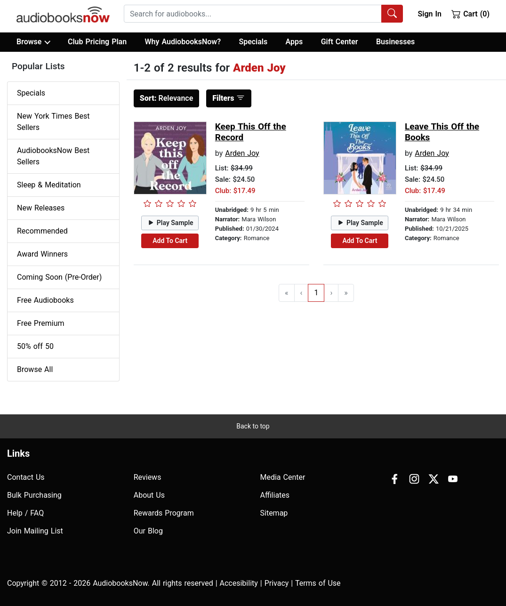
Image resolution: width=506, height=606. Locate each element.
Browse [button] (33, 42)
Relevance (166, 98)
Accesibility (239, 583)
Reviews (147, 477)
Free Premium (40, 323)
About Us (149, 495)
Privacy (277, 583)
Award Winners (42, 254)
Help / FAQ (25, 513)
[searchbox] (253, 14)
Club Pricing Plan (97, 41)
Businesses (395, 41)
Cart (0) (470, 13)
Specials (253, 41)
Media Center (282, 477)
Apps (294, 41)
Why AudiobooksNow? (183, 41)
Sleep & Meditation (49, 184)
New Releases (40, 207)
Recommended (42, 230)
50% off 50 (35, 346)
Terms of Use (318, 583)
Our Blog (148, 530)
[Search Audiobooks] (392, 14)
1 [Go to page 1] (316, 292)
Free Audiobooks (45, 300)
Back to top (252, 426)
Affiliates (275, 495)
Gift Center (339, 41)
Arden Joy (242, 153)
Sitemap (274, 513)
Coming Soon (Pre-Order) (59, 277)
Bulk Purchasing (34, 495)
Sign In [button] (429, 13)
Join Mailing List (35, 530)
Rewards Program (164, 513)
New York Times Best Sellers (53, 122)
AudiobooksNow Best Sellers (53, 156)
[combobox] (263, 14)
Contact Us (26, 477)
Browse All (35, 369)
